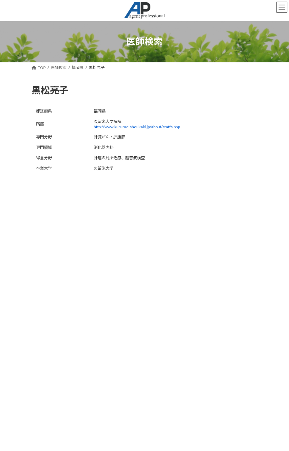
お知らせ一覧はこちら (144, 294)
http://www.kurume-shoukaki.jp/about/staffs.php (137, 126)
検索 (144, 267)
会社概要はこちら (52, 418)
